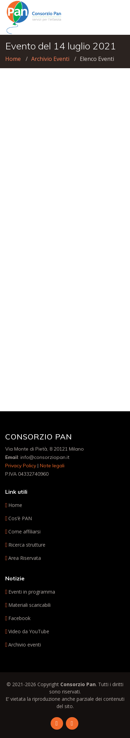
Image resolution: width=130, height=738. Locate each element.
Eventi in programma (31, 591)
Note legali (52, 465)
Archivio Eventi (50, 59)
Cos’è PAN (20, 518)
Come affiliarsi (24, 531)
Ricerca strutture (26, 544)
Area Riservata (24, 558)
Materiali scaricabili (29, 605)
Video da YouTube (28, 631)
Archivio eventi (24, 644)
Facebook (19, 618)
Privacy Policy (20, 465)
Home (13, 59)
